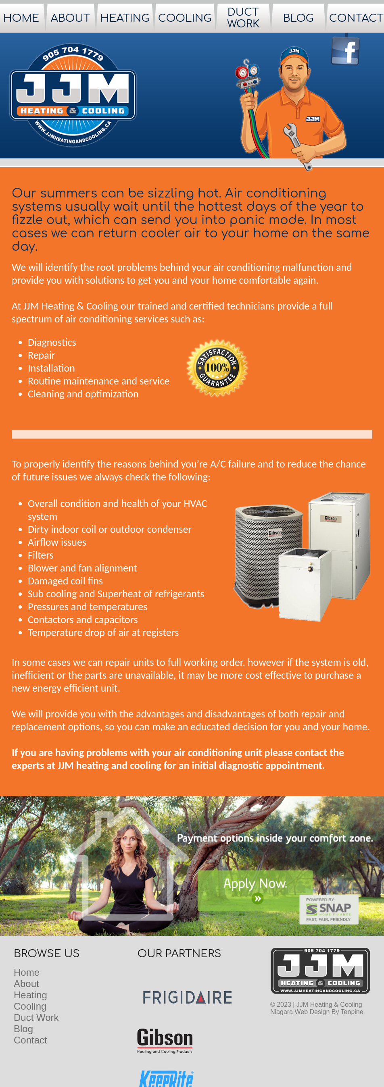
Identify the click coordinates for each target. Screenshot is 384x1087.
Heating (30, 994)
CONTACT (356, 18)
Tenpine (352, 1011)
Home (27, 972)
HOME (21, 18)
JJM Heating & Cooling (329, 1004)
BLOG (298, 18)
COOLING (184, 18)
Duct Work (36, 1017)
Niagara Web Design (300, 1011)
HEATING (124, 18)
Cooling (30, 1006)
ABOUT (70, 18)
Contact (30, 1040)
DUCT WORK (243, 18)
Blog (23, 1028)
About (26, 983)
